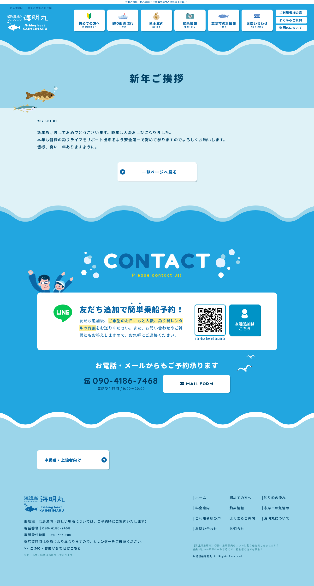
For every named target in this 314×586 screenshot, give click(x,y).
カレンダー (102, 541)
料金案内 (156, 20)
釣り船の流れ (122, 20)
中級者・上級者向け (63, 460)
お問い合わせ (257, 20)
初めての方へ (89, 20)
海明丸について (290, 27)
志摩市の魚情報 (223, 20)
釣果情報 (190, 20)
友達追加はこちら (245, 320)
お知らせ (237, 528)
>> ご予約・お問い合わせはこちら (52, 548)
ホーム (200, 497)
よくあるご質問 (290, 20)
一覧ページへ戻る (159, 172)
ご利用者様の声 (290, 12)
